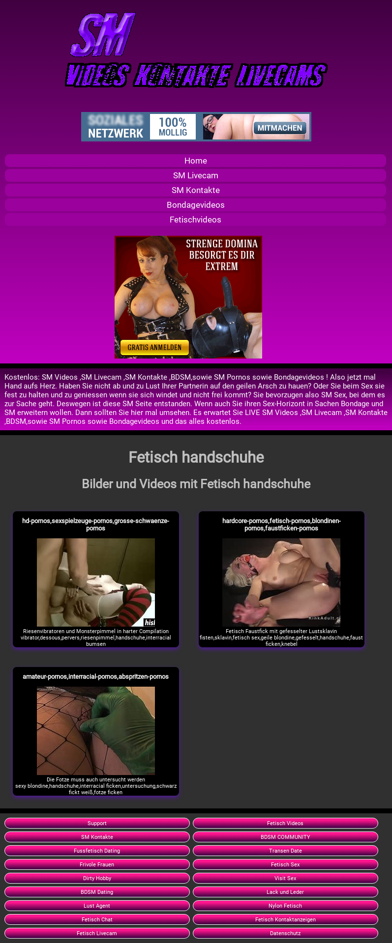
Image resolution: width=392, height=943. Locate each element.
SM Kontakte (196, 190)
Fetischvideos (195, 219)
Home (195, 161)
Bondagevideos (196, 205)
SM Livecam (195, 175)
